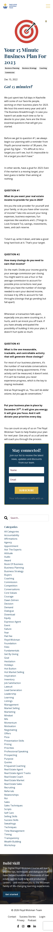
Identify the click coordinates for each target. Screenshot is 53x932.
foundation (10, 643)
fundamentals (11, 650)
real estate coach (13, 776)
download (9, 614)
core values (10, 592)
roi (6, 798)
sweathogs (10, 823)
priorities (9, 747)
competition (10, 585)
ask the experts (12, 549)
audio (7, 556)
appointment (11, 546)
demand (8, 607)
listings (8, 701)
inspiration (10, 675)
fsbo (6, 646)
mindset (8, 715)
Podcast (32, 920)
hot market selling (14, 672)
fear (6, 632)
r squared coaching (14, 765)
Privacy (20, 920)
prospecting (10, 755)
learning (9, 697)
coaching (43, 68)
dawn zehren (11, 600)
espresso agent (12, 621)
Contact (12, 916)
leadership (10, 693)
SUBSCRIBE (26, 490)
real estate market (14, 780)
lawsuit (8, 686)
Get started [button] (11, 894)
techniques (10, 827)
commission (9, 73)
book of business (13, 564)
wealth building (12, 841)
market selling (12, 708)
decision (8, 603)
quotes (8, 762)
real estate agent (13, 769)
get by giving (11, 654)
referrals (9, 791)
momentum (10, 722)
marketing (9, 711)
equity (7, 618)
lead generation (13, 690)
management (11, 704)
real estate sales (13, 784)
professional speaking (16, 751)
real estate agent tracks (17, 773)
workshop (9, 845)
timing (8, 834)
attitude (8, 553)
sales (7, 802)
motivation (10, 726)
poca (6, 737)
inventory (9, 679)
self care (9, 812)
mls (6, 719)
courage (8, 596)
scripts (7, 809)
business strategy (29, 68)
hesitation (9, 661)
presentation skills (14, 740)
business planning (12, 68)
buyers (8, 574)
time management (14, 830)
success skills (11, 820)
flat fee (8, 636)
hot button (10, 668)
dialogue (9, 610)
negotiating (10, 729)
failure (7, 628)
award (7, 560)
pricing (8, 744)
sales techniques (13, 805)
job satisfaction (12, 683)
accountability (11, 535)
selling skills (10, 816)
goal (6, 657)
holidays (8, 664)
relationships (11, 794)
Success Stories (28, 916)
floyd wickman (12, 639)
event (7, 625)
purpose (8, 758)
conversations (12, 589)
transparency (11, 838)
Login (42, 916)
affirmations (10, 538)
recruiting (9, 787)
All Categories (11, 531)
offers (7, 733)
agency (8, 542)
